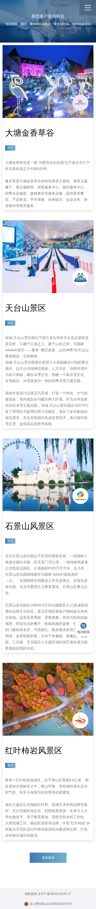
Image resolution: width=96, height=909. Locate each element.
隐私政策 (31, 894)
